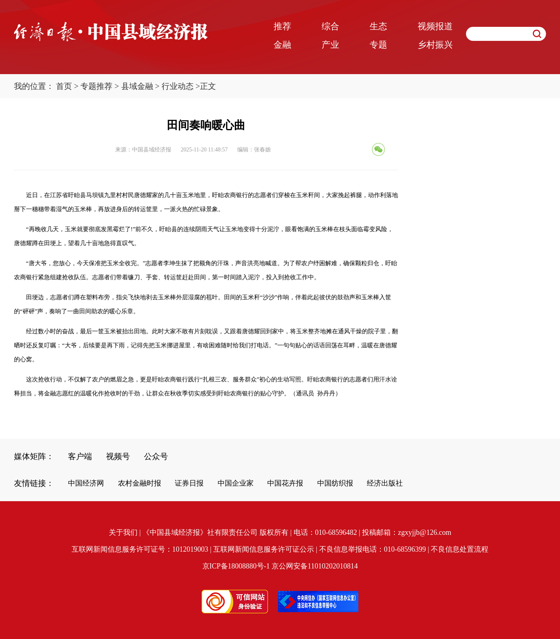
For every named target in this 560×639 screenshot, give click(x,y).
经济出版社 (385, 483)
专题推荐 (96, 86)
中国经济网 (86, 483)
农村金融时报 (139, 483)
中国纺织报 (335, 483)
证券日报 (189, 483)
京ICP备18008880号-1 (236, 566)
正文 (208, 86)
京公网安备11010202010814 (315, 566)
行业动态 (178, 86)
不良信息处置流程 (459, 549)
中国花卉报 (285, 483)
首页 (64, 86)
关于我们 (123, 532)
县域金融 (137, 86)
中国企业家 (236, 483)
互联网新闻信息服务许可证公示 (263, 549)
